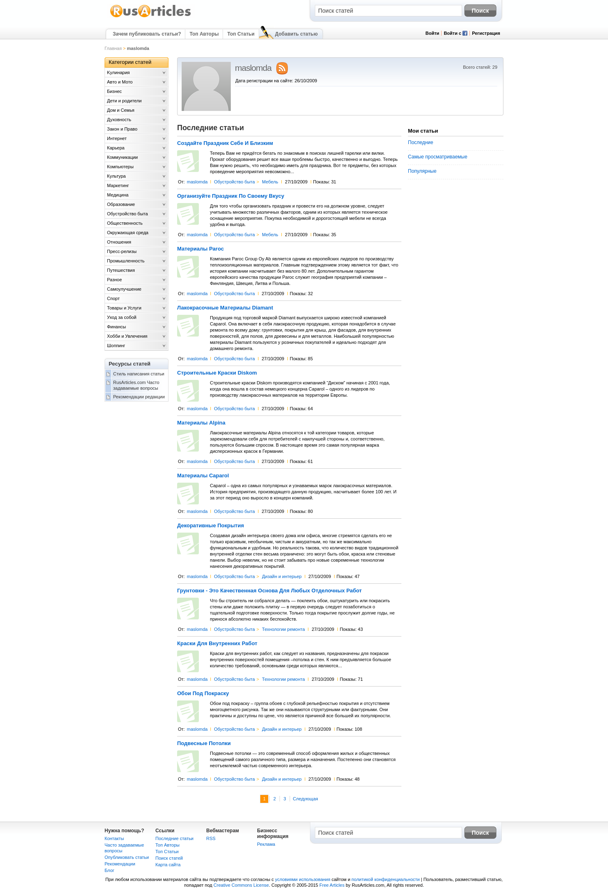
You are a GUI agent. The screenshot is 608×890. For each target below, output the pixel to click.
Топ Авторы (204, 34)
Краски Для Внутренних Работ (217, 643)
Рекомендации (120, 863)
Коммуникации (122, 157)
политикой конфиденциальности (385, 879)
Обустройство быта (234, 181)
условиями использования (302, 879)
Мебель (270, 181)
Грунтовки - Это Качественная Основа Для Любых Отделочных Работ (269, 591)
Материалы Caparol (203, 476)
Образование (121, 204)
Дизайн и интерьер (282, 576)
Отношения (119, 241)
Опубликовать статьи (127, 857)
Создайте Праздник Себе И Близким (225, 143)
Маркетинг (118, 185)
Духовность (119, 119)
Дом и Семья (120, 110)
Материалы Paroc (200, 249)
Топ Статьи (240, 34)
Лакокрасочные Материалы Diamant (225, 308)
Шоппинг (116, 345)
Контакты (114, 838)
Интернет (117, 138)
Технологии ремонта (283, 629)
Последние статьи (174, 838)
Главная (113, 48)
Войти (432, 33)
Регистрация (486, 33)
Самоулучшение (124, 289)
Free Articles (331, 885)
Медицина (117, 194)
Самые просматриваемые (437, 157)
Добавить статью (296, 34)
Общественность (125, 223)
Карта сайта (167, 864)
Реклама (266, 844)
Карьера (116, 147)
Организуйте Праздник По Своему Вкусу (230, 196)
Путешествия (121, 270)
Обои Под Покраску (203, 693)
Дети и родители (124, 100)
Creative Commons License (241, 885)
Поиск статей (169, 858)
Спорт (113, 298)
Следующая (305, 798)
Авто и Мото (119, 81)
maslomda (197, 181)
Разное (114, 279)
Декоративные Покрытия (210, 526)
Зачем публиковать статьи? (147, 34)
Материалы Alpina (201, 423)
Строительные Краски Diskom (217, 373)
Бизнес (114, 91)
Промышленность (126, 260)
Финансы (116, 326)
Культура (116, 176)
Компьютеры (120, 166)
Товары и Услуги (124, 307)
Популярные (422, 171)
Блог (109, 870)
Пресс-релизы (122, 251)
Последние (420, 142)
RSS (211, 838)
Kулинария (118, 72)
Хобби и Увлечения (127, 336)
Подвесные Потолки (204, 743)
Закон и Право (122, 128)
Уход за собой (122, 317)
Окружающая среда (127, 232)
